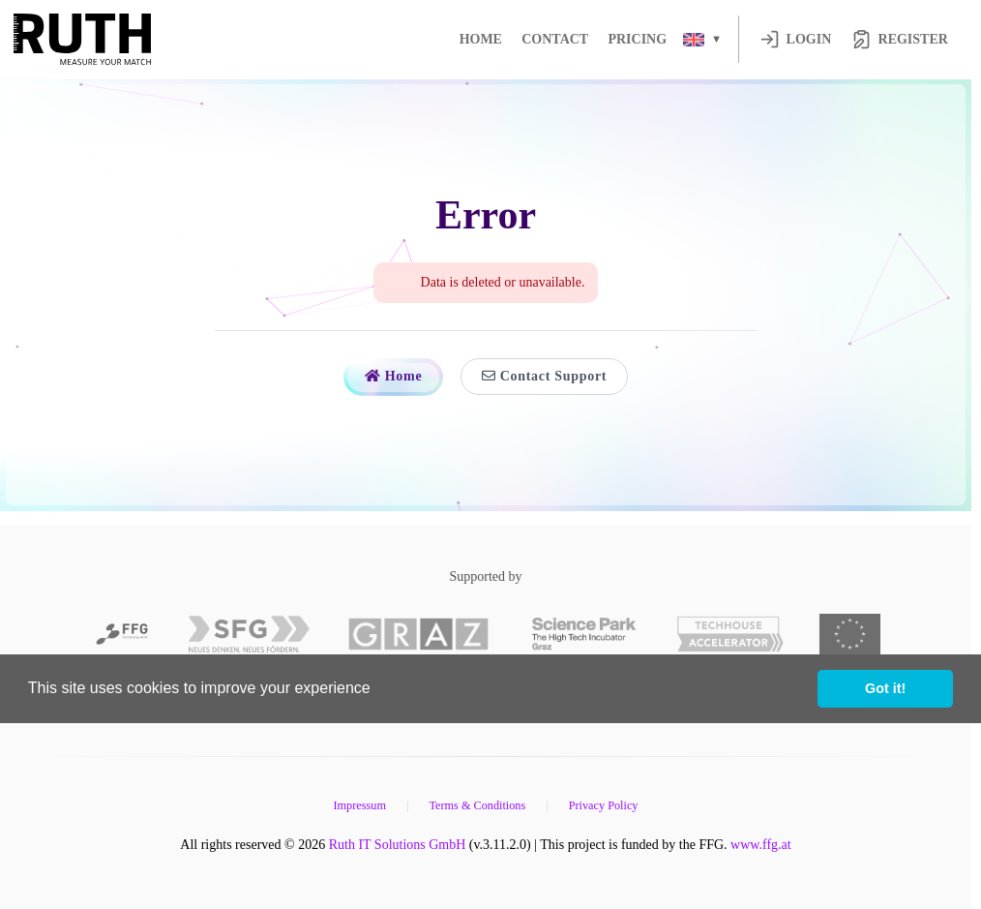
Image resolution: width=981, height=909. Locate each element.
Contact (554, 39)
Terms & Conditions (477, 805)
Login (795, 39)
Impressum (359, 805)
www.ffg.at (760, 844)
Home (481, 39)
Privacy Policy (604, 805)
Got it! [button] (885, 688)
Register (899, 39)
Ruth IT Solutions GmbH (397, 844)
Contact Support (544, 376)
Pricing (637, 39)
